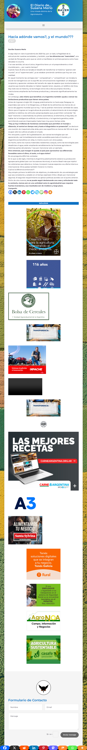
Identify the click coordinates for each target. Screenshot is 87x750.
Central (12, 41)
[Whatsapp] (28, 192)
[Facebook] (10, 192)
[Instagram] (46, 192)
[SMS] (41, 192)
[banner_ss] (25, 544)
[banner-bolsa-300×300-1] (28, 319)
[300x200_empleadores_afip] (43, 606)
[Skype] (37, 192)
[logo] (43, 427)
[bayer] (43, 255)
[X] (15, 192)
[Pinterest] (24, 192)
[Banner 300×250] (43, 288)
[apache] (27, 373)
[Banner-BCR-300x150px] (43, 341)
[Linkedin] (19, 192)
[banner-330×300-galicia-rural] (43, 579)
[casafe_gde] (43, 663)
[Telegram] (33, 192)
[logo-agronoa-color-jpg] (43, 631)
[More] (50, 192)
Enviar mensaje (69, 735)
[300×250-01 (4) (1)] (43, 490)
